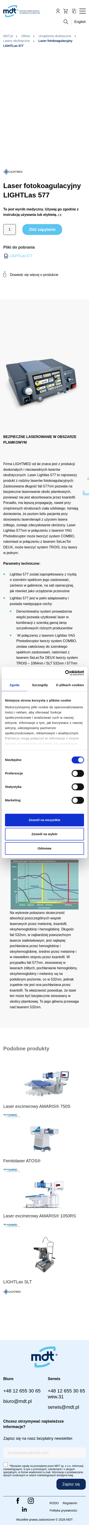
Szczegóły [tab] (40, 685)
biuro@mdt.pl (17, 1401)
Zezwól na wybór (44, 834)
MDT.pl (8, 36)
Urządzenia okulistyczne (54, 36)
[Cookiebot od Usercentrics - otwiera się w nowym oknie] (65, 673)
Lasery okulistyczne (16, 41)
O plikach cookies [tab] (70, 685)
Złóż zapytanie (42, 229)
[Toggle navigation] (82, 11)
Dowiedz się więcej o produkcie (30, 274)
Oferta (25, 36)
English (80, 22)
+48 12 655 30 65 (22, 1391)
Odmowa (44, 848)
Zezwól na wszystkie (44, 820)
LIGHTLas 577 (21, 256)
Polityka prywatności (63, 1510)
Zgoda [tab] (15, 685)
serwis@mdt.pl (63, 1407)
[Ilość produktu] (9, 229)
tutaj (70, 1475)
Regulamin (70, 1503)
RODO (54, 1503)
